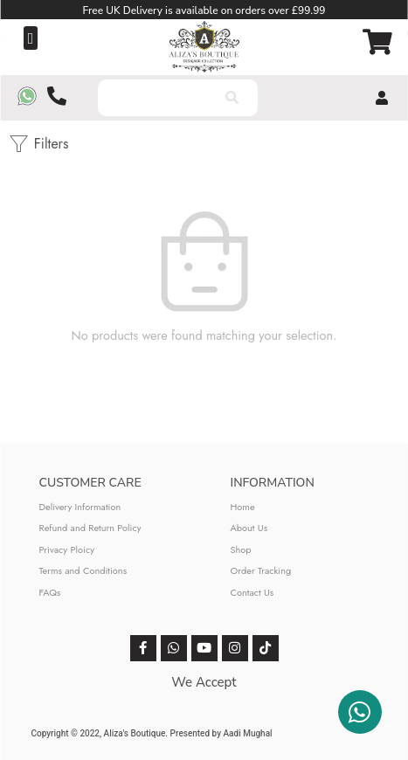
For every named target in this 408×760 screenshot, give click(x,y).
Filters (38, 144)
